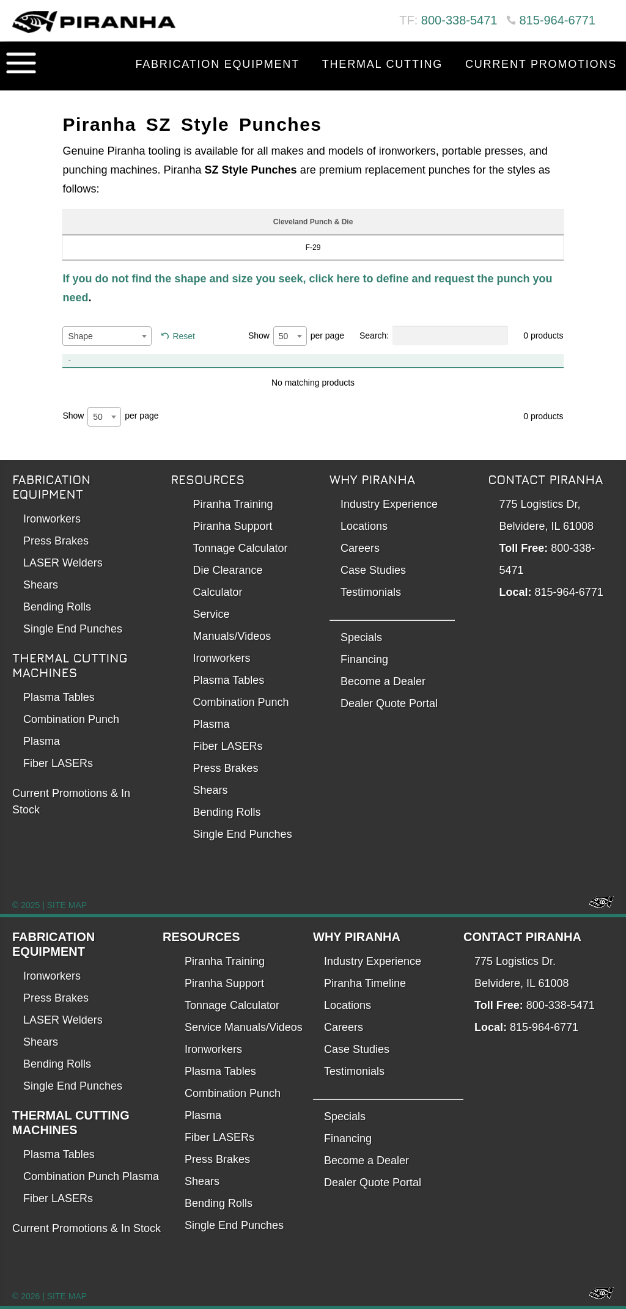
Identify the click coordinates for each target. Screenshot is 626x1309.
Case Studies (373, 570)
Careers (360, 548)
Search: (433, 335)
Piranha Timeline (365, 983)
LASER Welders (63, 563)
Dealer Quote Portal (389, 703)
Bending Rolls (57, 607)
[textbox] (107, 336)
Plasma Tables (59, 697)
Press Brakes (56, 541)
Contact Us (576, 95)
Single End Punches (72, 629)
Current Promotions (541, 64)
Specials (361, 637)
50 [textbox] (284, 336)
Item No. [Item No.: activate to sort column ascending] (341, 360)
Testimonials (371, 592)
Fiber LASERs (58, 763)
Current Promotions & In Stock (86, 1228)
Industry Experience (389, 504)
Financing (364, 659)
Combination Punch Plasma (91, 1176)
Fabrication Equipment (217, 64)
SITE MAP (67, 905)
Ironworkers (52, 519)
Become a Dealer (383, 681)
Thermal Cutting (382, 64)
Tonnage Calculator (240, 548)
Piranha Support (233, 526)
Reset (183, 336)
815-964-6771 (557, 20)
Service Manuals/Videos (244, 1027)
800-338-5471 (459, 20)
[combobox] (107, 336)
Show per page (296, 336)
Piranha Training (233, 504)
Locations (364, 526)
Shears (40, 585)
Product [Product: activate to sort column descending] (112, 360)
